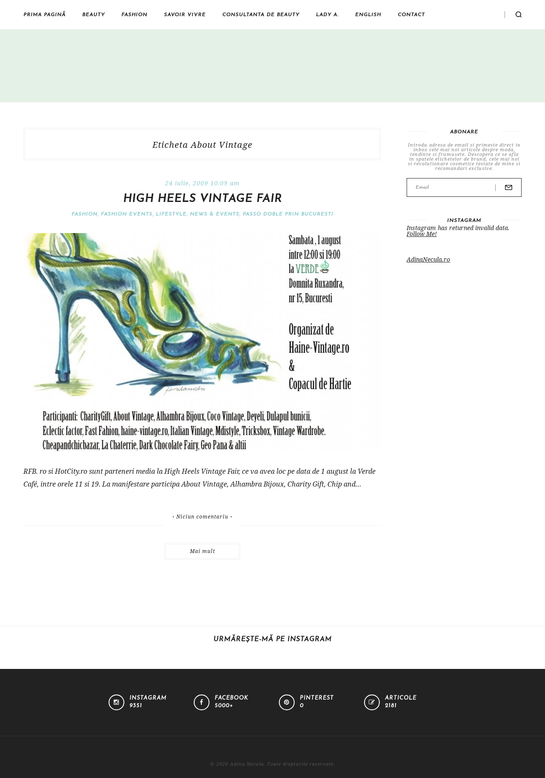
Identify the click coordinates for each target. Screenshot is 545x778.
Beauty (93, 14)
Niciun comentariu (202, 516)
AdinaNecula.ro (428, 259)
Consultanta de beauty (260, 14)
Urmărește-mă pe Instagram (272, 639)
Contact (411, 14)
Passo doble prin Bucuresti (288, 214)
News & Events (214, 214)
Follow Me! (422, 234)
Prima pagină (44, 14)
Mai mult (202, 551)
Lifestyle (171, 214)
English (368, 14)
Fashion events (126, 214)
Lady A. (327, 14)
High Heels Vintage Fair (202, 199)
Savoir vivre (185, 14)
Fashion (134, 14)
